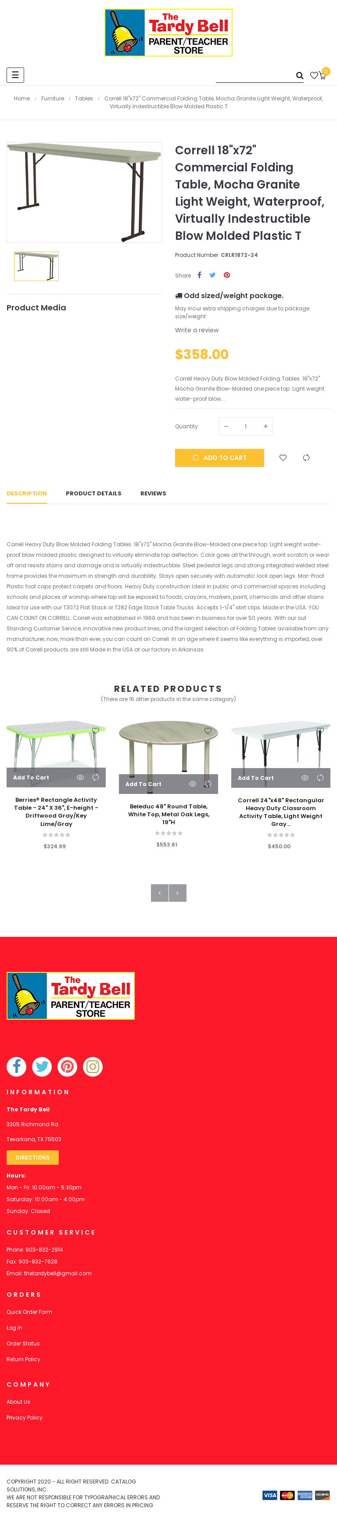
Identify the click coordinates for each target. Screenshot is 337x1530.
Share (199, 275)
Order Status (23, 1347)
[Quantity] (246, 426)
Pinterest (227, 275)
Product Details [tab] (94, 495)
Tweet (212, 275)
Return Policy (23, 1362)
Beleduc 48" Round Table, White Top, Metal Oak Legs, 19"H (168, 818)
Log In (14, 1331)
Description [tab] (27, 495)
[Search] (260, 75)
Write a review (197, 330)
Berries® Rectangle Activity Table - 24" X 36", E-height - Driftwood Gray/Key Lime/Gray (56, 816)
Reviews (153, 495)
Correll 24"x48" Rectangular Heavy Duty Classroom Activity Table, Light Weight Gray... (281, 816)
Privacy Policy (25, 1421)
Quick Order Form (29, 1315)
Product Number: (197, 255)
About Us (18, 1405)
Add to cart (220, 457)
